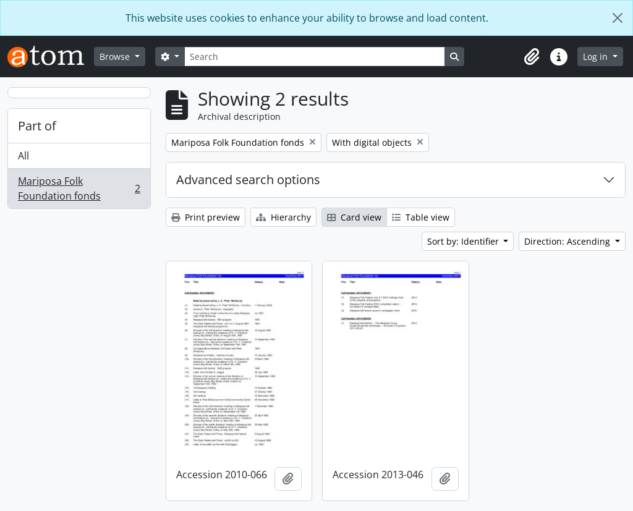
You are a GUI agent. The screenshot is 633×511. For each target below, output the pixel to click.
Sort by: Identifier (464, 241)
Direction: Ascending (568, 241)
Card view (354, 217)
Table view (420, 217)
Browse (116, 56)
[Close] (617, 18)
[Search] (314, 56)
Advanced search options (248, 179)
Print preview (205, 217)
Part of (37, 125)
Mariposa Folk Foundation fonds (78, 188)
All (23, 156)
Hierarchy (283, 217)
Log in (596, 56)
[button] (531, 56)
